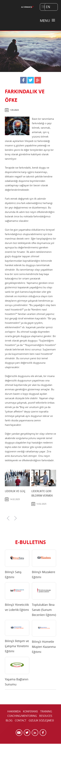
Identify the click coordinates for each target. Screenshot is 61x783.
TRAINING (46, 711)
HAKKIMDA (14, 711)
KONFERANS (30, 711)
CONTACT (20, 720)
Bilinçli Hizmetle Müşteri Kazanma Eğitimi (44, 647)
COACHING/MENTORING (22, 716)
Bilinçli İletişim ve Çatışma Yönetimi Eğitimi (17, 646)
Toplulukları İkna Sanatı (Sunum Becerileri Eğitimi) (44, 610)
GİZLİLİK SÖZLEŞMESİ (41, 720)
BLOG (9, 720)
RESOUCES (45, 716)
